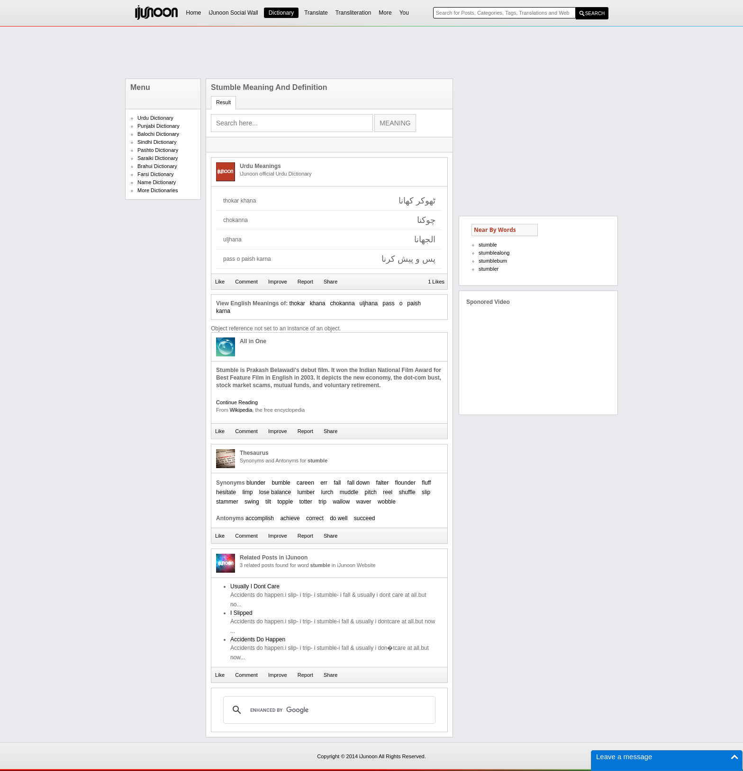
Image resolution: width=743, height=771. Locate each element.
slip (426, 492)
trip (322, 501)
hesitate (226, 492)
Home (193, 12)
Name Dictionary (156, 182)
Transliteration (353, 12)
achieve (289, 518)
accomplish (259, 518)
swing (252, 501)
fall (337, 482)
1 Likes (436, 281)
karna (223, 311)
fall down (358, 482)
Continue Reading (237, 402)
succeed (364, 518)
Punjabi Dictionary (158, 126)
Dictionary (281, 12)
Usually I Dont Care (255, 586)
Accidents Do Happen (257, 639)
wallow (341, 501)
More (385, 12)
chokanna (342, 303)
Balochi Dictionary (158, 134)
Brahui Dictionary (157, 166)
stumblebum (493, 261)
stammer (227, 501)
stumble (488, 245)
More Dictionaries (157, 190)
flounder (405, 482)
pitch (371, 492)
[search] (328, 710)
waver (364, 501)
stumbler (488, 269)
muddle (349, 492)
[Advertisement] (371, 52)
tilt (268, 501)
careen (305, 482)
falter (382, 482)
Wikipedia (241, 410)
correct (315, 518)
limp (247, 492)
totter (305, 501)
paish (414, 303)
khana (318, 303)
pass (388, 303)
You (404, 12)
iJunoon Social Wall (233, 12)
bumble (281, 482)
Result (223, 102)
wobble (387, 501)
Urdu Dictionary (155, 118)
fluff (426, 482)
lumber (306, 492)
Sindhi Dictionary (157, 142)
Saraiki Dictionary (157, 158)
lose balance (275, 492)
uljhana (369, 303)
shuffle (407, 492)
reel (387, 492)
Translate (316, 12)
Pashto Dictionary (157, 150)
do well (338, 518)
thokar (297, 303)
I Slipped (241, 613)
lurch (327, 492)
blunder (255, 482)
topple (285, 501)
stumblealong (494, 253)
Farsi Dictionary (155, 174)
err (323, 482)
